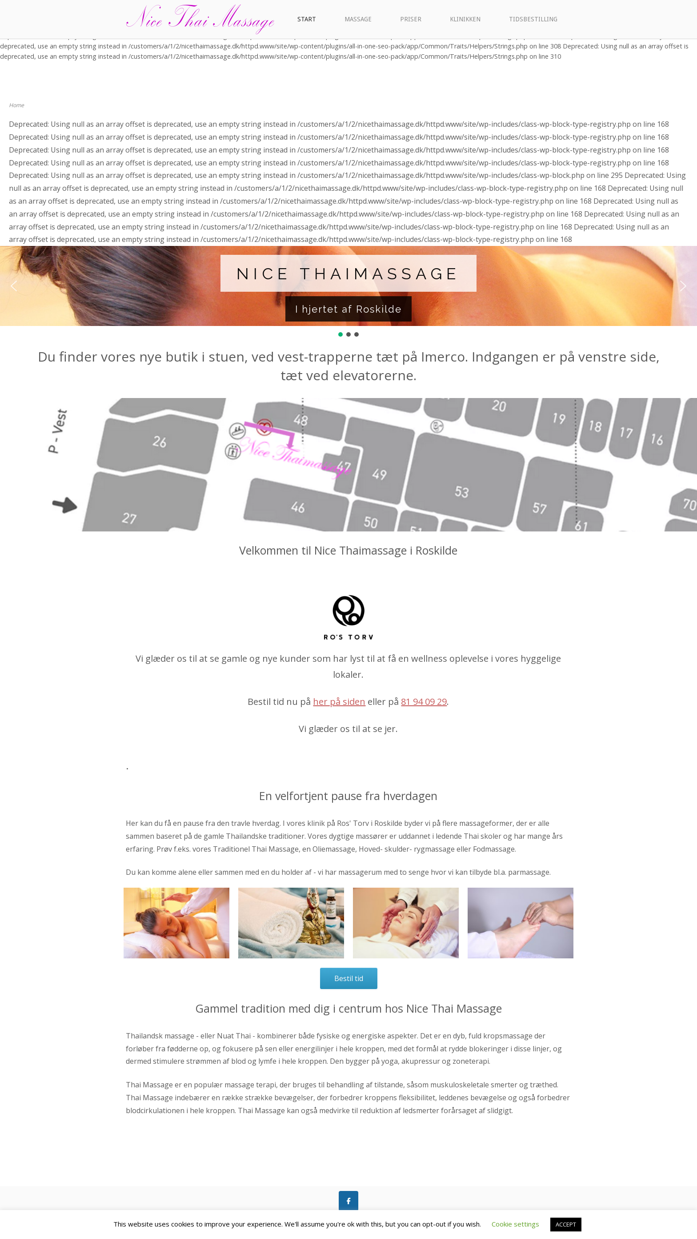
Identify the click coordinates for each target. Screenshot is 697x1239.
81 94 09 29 (424, 702)
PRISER (410, 19)
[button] (14, 286)
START (306, 19)
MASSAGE (358, 19)
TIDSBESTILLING (533, 19)
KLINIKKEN (465, 19)
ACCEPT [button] (566, 1224)
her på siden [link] (339, 702)
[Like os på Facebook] (348, 1201)
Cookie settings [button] (515, 1223)
